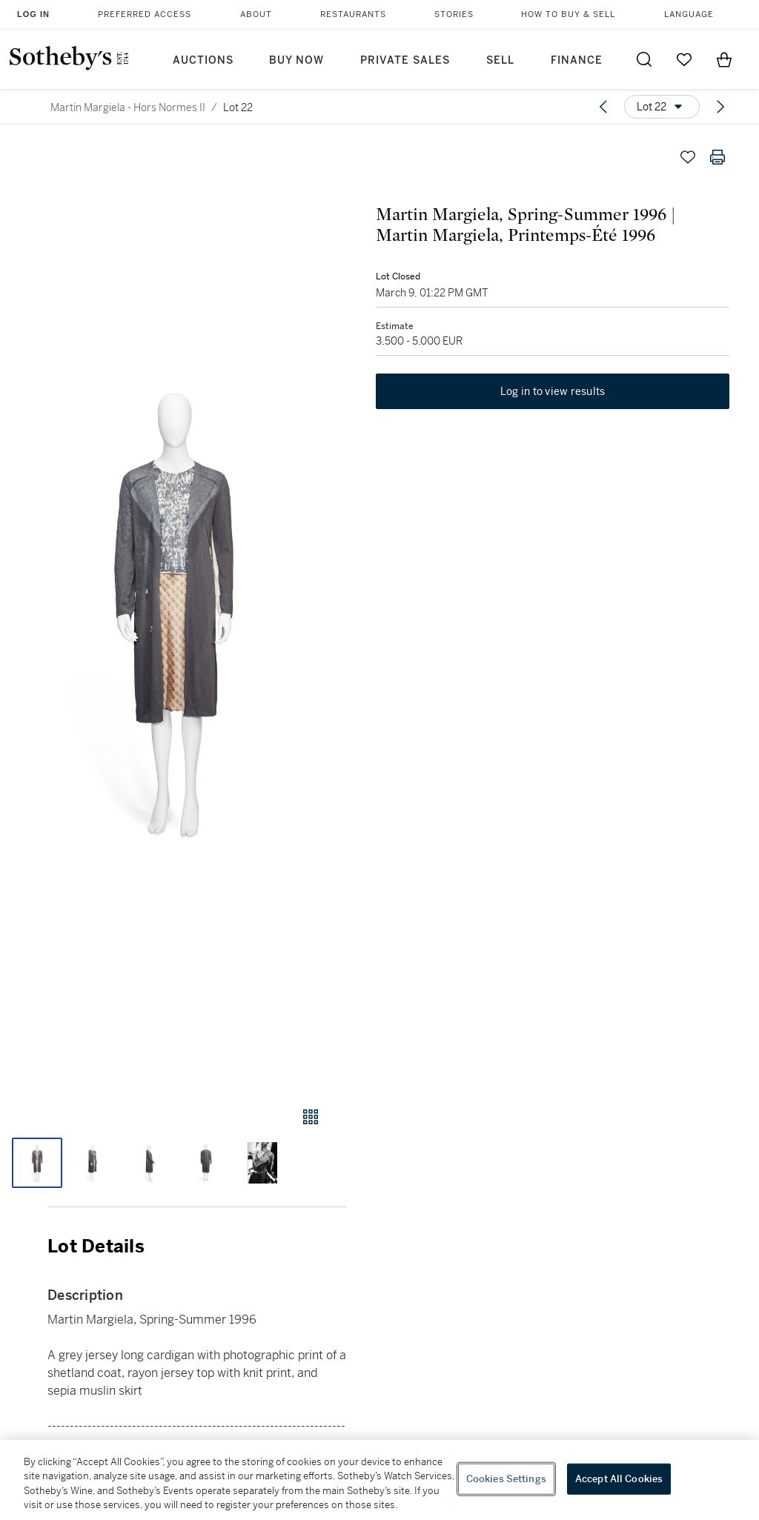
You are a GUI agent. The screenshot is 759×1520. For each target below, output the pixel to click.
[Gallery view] (310, 1117)
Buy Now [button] (296, 60)
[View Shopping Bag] (724, 59)
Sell (500, 60)
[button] (173, 610)
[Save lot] (688, 157)
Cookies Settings (506, 1479)
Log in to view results (553, 391)
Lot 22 (238, 107)
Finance (577, 60)
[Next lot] (720, 107)
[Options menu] (662, 107)
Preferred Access (144, 14)
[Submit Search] (644, 59)
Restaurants (353, 14)
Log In (33, 14)
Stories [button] (454, 14)
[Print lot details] (717, 157)
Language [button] (689, 14)
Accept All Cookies (619, 1479)
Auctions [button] (203, 60)
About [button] (256, 14)
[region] (379, 1480)
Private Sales (405, 60)
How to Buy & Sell (568, 14)
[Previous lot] (603, 107)
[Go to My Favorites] (684, 59)
